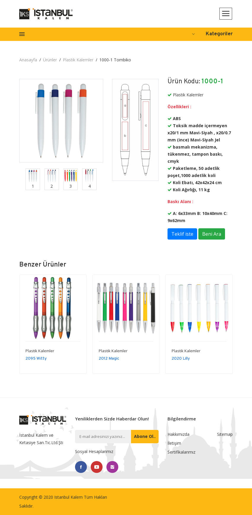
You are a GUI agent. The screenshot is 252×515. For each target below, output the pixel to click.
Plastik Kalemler (78, 60)
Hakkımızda (178, 434)
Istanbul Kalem (68, 497)
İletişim (174, 443)
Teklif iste (182, 234)
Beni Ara (211, 234)
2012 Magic (109, 358)
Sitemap (225, 434)
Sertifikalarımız (181, 452)
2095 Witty (36, 358)
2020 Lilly (181, 358)
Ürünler (50, 60)
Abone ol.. (145, 436)
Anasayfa (28, 60)
